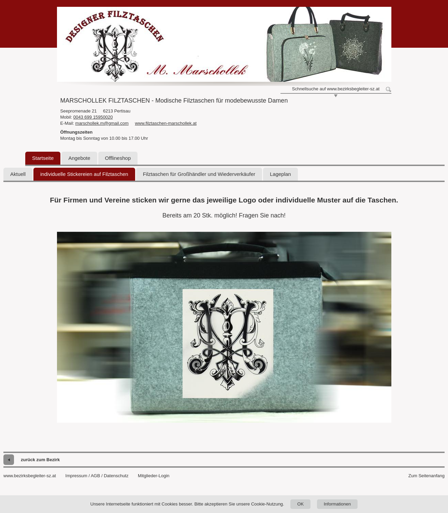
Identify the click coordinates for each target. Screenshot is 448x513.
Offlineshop (118, 158)
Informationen (337, 504)
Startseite (43, 158)
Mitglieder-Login (154, 475)
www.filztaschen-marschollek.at (166, 123)
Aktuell (18, 174)
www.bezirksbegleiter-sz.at (29, 475)
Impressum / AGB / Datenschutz (97, 475)
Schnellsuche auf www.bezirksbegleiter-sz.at (336, 88)
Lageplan (280, 174)
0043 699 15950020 (93, 117)
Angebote (79, 158)
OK (300, 504)
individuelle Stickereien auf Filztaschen (84, 174)
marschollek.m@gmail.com (102, 123)
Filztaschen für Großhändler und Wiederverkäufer (199, 174)
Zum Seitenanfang (426, 475)
